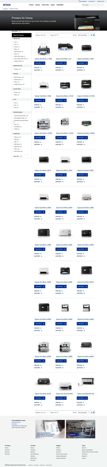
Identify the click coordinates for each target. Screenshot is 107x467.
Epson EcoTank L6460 (64, 319)
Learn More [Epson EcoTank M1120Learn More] (81, 398)
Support (37, 70)
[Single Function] (13, 60)
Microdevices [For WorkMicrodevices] (34, 458)
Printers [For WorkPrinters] (32, 447)
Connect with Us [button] (92, 1)
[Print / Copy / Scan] (13, 56)
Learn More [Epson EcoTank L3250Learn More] (81, 174)
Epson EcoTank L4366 (64, 245)
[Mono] (13, 49)
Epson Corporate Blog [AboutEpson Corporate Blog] (87, 449)
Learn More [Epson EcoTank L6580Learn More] (60, 361)
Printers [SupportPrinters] (58, 447)
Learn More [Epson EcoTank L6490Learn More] (81, 323)
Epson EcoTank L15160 (43, 133)
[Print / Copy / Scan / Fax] (13, 58)
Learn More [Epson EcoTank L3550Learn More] (60, 212)
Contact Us (30, 465)
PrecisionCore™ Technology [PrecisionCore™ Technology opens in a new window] (19, 425)
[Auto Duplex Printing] (13, 117)
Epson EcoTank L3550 (64, 208)
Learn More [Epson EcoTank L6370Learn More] (81, 286)
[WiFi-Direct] (13, 146)
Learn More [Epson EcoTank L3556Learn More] (81, 212)
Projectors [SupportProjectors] (58, 449)
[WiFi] (13, 141)
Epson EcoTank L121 (63, 59)
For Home (5, 8)
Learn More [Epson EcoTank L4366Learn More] (60, 249)
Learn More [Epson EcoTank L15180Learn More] (60, 137)
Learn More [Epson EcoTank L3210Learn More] (38, 174)
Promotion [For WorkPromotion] (33, 460)
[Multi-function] (13, 79)
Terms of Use (42, 465)
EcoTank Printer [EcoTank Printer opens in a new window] (16, 422)
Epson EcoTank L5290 (86, 245)
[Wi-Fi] (13, 148)
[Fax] (13, 124)
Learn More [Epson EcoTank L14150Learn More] (60, 100)
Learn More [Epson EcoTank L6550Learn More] (38, 361)
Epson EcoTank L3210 (43, 170)
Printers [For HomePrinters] (7, 447)
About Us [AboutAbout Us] (84, 447)
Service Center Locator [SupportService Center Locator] (61, 454)
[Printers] (13, 69)
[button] (91, 35)
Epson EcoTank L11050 (43, 59)
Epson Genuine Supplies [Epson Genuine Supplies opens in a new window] (18, 427)
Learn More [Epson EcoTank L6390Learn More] (38, 323)
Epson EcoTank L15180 (64, 133)
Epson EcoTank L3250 (86, 170)
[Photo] (13, 81)
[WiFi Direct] (13, 144)
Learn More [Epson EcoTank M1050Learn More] (60, 398)
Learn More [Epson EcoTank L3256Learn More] (38, 212)
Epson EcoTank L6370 (86, 282)
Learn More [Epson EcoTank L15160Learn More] (38, 137)
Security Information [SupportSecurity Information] (61, 458)
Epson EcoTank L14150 (64, 96)
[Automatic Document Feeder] (13, 120)
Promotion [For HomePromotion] (7, 454)
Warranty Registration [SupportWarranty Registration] (61, 456)
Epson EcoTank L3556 (86, 208)
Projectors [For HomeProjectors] (7, 449)
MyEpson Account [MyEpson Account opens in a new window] (101, 1)
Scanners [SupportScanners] (58, 452)
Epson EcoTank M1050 (64, 394)
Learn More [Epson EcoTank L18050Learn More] (81, 137)
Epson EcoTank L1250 (86, 59)
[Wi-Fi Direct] (13, 151)
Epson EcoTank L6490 (86, 319)
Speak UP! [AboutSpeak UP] (84, 456)
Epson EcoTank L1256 (43, 96)
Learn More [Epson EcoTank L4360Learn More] (38, 249)
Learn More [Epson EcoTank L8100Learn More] (38, 398)
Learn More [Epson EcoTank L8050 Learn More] (81, 361)
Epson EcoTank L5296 (43, 282)
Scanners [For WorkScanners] (33, 452)
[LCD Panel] (13, 126)
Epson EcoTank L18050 (86, 133)
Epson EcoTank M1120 (86, 394)
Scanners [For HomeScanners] (7, 452)
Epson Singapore (83, 1)
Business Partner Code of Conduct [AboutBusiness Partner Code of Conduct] (90, 452)
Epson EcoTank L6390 (43, 319)
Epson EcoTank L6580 (64, 356)
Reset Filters (15, 31)
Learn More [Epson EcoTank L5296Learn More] (38, 286)
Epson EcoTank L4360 (43, 245)
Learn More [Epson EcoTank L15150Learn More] (81, 100)
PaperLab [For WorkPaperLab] (33, 456)
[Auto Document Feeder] (13, 115)
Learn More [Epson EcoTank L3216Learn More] (60, 174)
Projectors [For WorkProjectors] (33, 449)
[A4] (13, 44)
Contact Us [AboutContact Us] (84, 454)
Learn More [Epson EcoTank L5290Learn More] (81, 249)
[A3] (13, 102)
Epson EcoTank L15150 (86, 96)
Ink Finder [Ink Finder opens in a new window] (14, 424)
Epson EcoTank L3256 (43, 208)
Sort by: (75, 35)
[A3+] (13, 105)
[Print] (13, 53)
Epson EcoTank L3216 (64, 170)
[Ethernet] (13, 137)
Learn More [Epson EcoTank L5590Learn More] (60, 286)
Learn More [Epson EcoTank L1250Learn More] (81, 63)
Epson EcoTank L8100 (43, 394)
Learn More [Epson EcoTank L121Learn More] (60, 63)
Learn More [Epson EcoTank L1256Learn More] (38, 100)
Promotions (36, 465)
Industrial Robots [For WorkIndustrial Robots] (35, 454)
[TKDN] (13, 128)
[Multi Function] (13, 51)
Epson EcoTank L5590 (64, 282)
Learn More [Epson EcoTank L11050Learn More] (38, 63)
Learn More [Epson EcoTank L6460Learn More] (60, 323)
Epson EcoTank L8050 (86, 356)
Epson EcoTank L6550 (43, 356)
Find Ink (36, 67)
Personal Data (49, 465)
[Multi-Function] (13, 77)
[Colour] (13, 46)
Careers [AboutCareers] (84, 458)
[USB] (13, 139)
